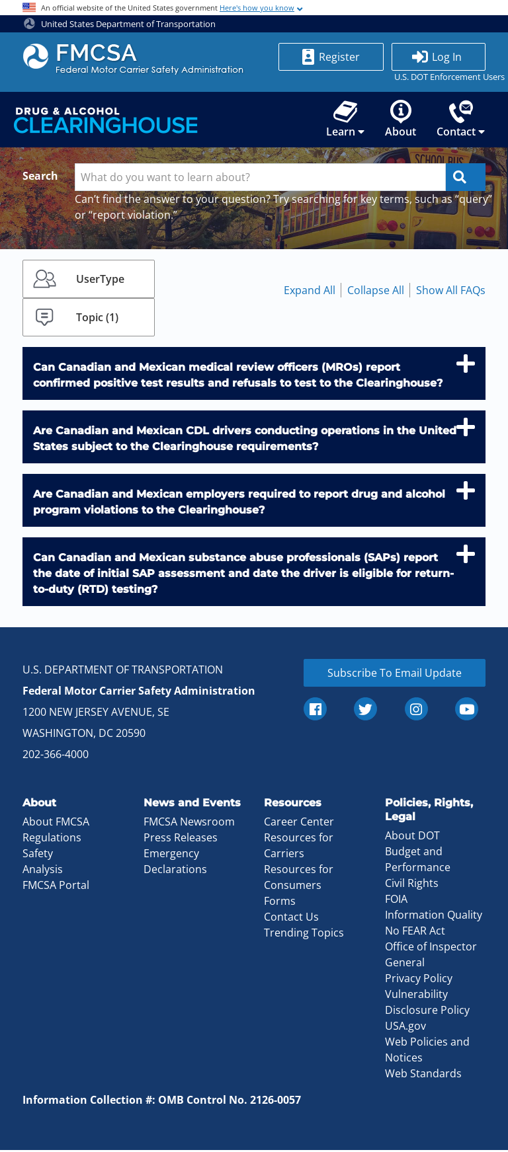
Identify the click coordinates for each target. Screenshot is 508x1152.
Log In (447, 57)
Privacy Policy (418, 980)
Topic (97, 320)
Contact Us (291, 919)
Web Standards (423, 1075)
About (399, 121)
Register (339, 57)
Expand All (309, 293)
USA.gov (405, 1027)
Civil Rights (412, 885)
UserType (100, 281)
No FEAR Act (415, 932)
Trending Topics (304, 935)
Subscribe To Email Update (394, 675)
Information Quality (433, 916)
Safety (37, 856)
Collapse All (375, 293)
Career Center (299, 824)
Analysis (42, 871)
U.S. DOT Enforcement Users (438, 77)
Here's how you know (257, 8)
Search (40, 178)
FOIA (396, 901)
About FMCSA (55, 824)
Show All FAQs (451, 293)
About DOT (412, 837)
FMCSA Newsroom (189, 824)
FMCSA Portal (55, 887)
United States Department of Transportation (120, 24)
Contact (461, 121)
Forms (280, 903)
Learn (344, 121)
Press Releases (181, 840)
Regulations (51, 840)
